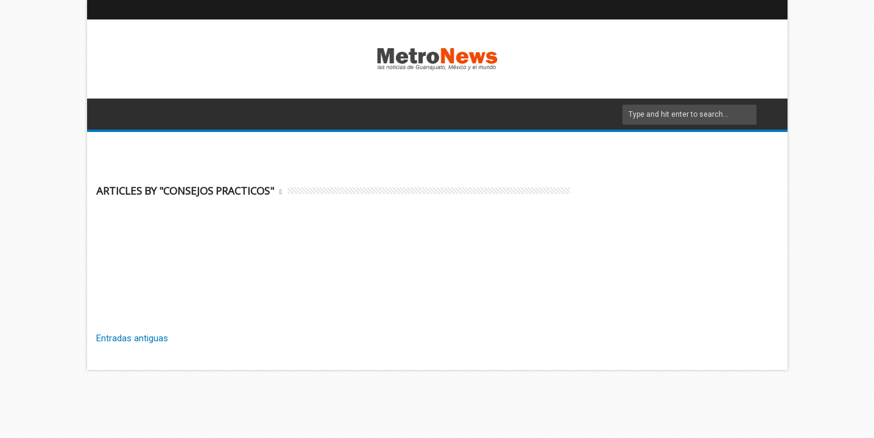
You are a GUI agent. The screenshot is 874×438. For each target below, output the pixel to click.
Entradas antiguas (132, 338)
